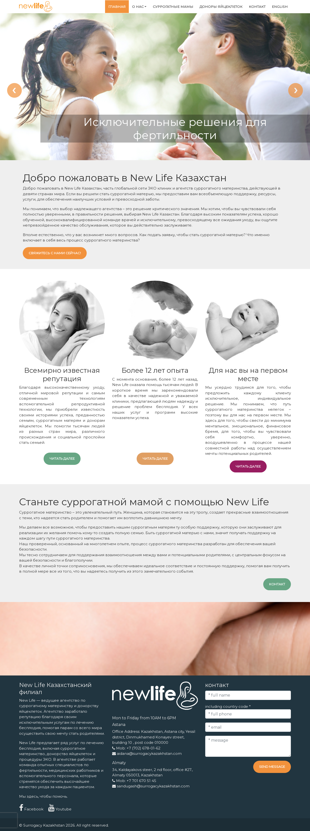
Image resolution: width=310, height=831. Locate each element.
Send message (272, 767)
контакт (257, 7)
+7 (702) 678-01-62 (143, 748)
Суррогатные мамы (173, 7)
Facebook (31, 809)
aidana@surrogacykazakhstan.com (149, 753)
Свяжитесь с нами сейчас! (55, 253)
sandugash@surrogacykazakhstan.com (153, 786)
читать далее (62, 458)
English (280, 7)
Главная (117, 7)
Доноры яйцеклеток (221, 7)
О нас (138, 7)
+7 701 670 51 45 (141, 780)
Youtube (60, 809)
